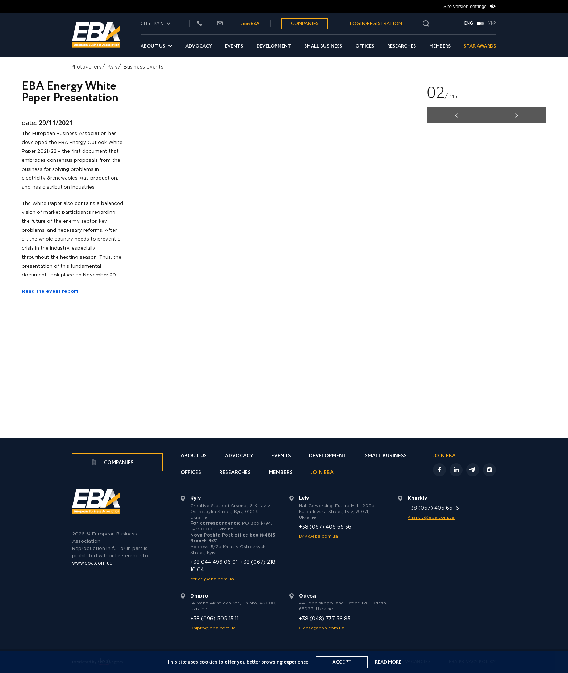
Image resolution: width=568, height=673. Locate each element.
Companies (304, 23)
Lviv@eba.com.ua (318, 536)
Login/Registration (376, 23)
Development (273, 46)
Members (440, 46)
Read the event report (51, 292)
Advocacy (198, 46)
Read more (389, 662)
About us (153, 46)
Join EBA (250, 23)
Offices (364, 46)
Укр (492, 23)
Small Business (323, 46)
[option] (284, 218)
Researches (401, 46)
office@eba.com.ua (212, 579)
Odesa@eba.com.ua (321, 628)
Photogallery (86, 67)
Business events (143, 67)
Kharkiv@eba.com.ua (431, 518)
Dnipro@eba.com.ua (213, 628)
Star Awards (480, 46)
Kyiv (112, 67)
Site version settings (469, 6)
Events (234, 46)
